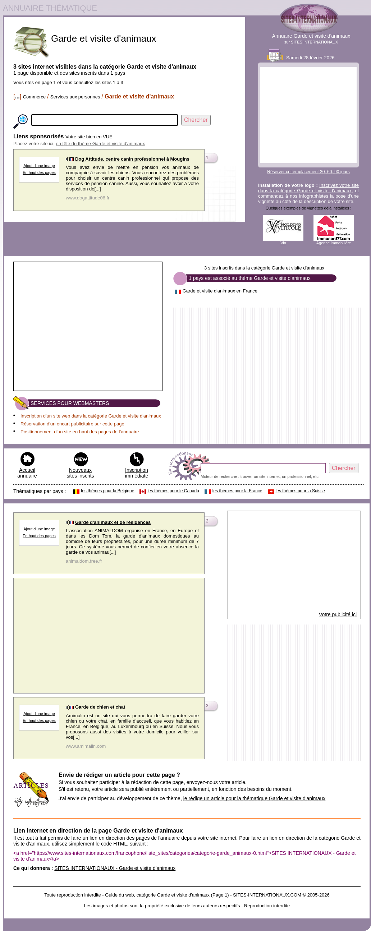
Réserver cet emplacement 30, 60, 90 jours (308, 171)
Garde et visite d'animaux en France (220, 291)
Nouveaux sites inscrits (80, 473)
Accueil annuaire (27, 473)
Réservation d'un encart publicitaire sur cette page (72, 424)
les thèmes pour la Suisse (300, 490)
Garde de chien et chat (100, 707)
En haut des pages (39, 172)
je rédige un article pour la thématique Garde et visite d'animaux (254, 798)
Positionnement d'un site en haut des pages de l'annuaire (79, 431)
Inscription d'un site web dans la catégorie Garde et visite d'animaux (90, 416)
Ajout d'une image (39, 165)
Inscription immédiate (136, 473)
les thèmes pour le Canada (173, 490)
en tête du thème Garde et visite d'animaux (100, 143)
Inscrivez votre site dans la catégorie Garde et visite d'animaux (308, 188)
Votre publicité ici (338, 614)
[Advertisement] (308, 115)
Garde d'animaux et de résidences (113, 522)
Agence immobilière (333, 243)
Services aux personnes (75, 97)
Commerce (35, 97)
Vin (283, 243)
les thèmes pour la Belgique (107, 490)
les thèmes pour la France (237, 490)
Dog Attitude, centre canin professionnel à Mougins (132, 159)
